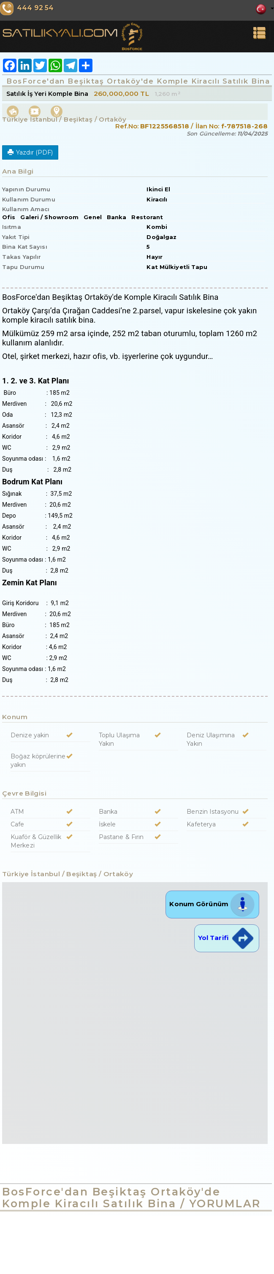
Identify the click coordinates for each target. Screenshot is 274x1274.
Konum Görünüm (212, 904)
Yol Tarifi (226, 938)
